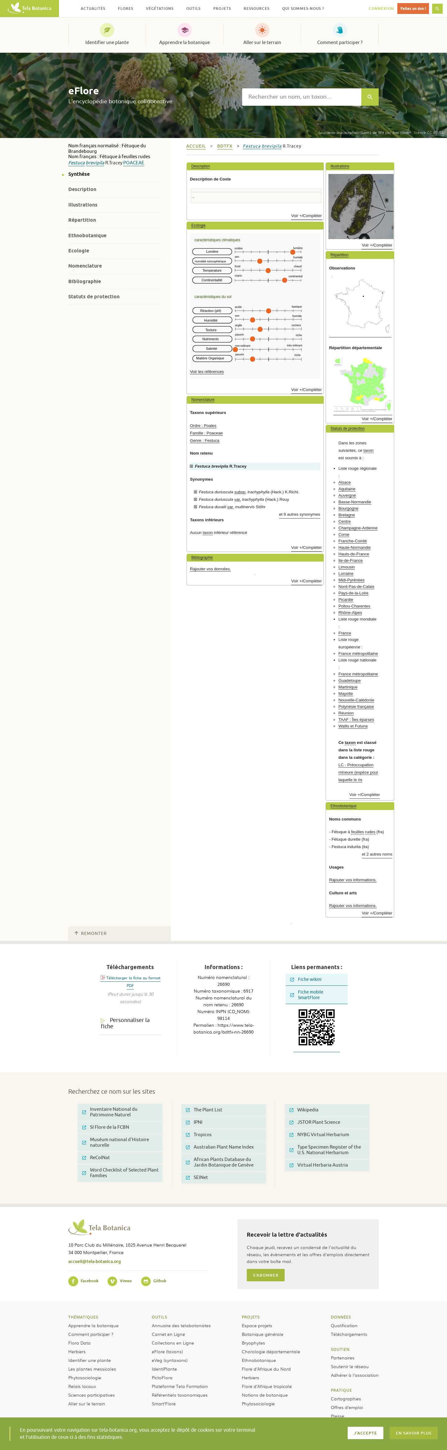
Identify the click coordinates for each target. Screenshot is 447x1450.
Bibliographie (84, 281)
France (344, 633)
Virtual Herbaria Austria (319, 1165)
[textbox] (301, 97)
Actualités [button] (93, 8)
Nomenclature (85, 266)
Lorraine (345, 573)
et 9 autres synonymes (299, 514)
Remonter (90, 933)
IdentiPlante (164, 1369)
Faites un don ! (413, 8)
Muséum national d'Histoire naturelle (115, 1142)
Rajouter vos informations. (353, 880)
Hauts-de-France (353, 554)
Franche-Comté (352, 541)
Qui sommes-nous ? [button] (303, 8)
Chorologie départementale (271, 1351)
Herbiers (77, 1351)
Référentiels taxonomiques (180, 1395)
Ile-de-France (350, 560)
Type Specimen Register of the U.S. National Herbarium (325, 1150)
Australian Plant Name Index (220, 1147)
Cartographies (346, 1398)
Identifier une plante (107, 42)
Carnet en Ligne (168, 1334)
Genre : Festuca (204, 440)
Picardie (345, 599)
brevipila (95, 163)
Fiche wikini (306, 979)
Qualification (344, 1325)
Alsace (344, 482)
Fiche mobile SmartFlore (306, 995)
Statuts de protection (94, 297)
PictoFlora (162, 1377)
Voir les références (207, 371)
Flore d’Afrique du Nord (266, 1369)
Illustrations (82, 205)
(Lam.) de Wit (351, 132)
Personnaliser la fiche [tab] (125, 1023)
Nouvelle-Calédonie (356, 700)
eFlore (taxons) (167, 1351)
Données (341, 1317)
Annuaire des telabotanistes (181, 1325)
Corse (343, 534)
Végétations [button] (160, 8)
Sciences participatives (91, 1395)
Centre (344, 521)
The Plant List (204, 1110)
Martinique (348, 687)
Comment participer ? (340, 42)
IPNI (194, 1122)
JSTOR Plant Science (315, 1122)
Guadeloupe (349, 680)
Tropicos (199, 1135)
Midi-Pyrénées (351, 580)
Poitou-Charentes (354, 606)
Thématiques (83, 1317)
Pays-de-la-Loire (353, 593)
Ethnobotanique (87, 235)
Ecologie (78, 251)
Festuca (76, 163)
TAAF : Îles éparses (356, 719)
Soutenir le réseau (350, 1366)
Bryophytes (253, 1343)
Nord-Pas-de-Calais (356, 586)
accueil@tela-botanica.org (94, 1261)
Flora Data (79, 1343)
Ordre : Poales (203, 425)
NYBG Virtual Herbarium (319, 1135)
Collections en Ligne (173, 1343)
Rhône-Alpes (350, 612)
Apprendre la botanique (184, 42)
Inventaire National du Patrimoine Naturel (110, 1112)
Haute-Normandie (354, 547)
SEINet (197, 1178)
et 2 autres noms (377, 854)
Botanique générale (262, 1334)
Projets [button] (222, 8)
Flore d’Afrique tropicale (267, 1386)
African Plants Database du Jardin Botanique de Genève (220, 1162)
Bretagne (346, 515)
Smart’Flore (164, 1403)
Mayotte (345, 693)
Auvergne (347, 495)
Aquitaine (346, 489)
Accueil (196, 146)
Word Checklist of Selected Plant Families (120, 1173)
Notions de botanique (265, 1395)
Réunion (346, 713)
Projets (251, 1317)
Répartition (82, 220)
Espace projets (257, 1325)
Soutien (340, 1349)
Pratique (341, 1390)
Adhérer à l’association (355, 1375)
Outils (159, 1317)
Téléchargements (349, 1334)
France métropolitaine (358, 653)
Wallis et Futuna (353, 726)
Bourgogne (348, 508)
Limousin (346, 567)
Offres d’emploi (347, 1407)
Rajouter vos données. (210, 569)
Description (82, 189)
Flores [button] (125, 8)
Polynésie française (356, 706)
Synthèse (79, 174)
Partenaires (342, 1357)
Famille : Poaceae (206, 433)
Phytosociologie (84, 1377)
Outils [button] (193, 8)
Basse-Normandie (354, 502)
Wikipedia (304, 1110)
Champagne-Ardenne (357, 528)
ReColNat (96, 1158)
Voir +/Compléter (306, 215)
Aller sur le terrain (262, 42)
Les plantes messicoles (92, 1369)
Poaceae (133, 163)
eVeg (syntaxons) (169, 1360)
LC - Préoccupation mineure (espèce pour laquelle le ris (358, 772)
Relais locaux (82, 1386)
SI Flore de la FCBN (105, 1127)
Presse (337, 1416)
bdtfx (225, 146)
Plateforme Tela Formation (180, 1386)
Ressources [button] (256, 8)
